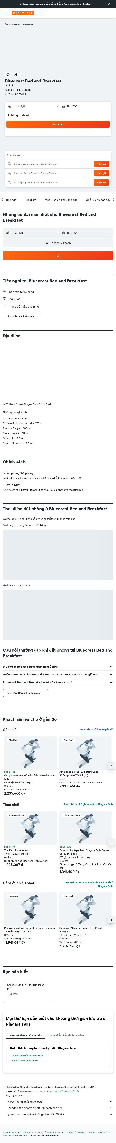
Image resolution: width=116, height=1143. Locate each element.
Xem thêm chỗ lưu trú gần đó (96, 671)
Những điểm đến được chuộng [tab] (66, 976)
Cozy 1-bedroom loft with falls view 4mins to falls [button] (29, 718)
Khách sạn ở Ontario (97, 1073)
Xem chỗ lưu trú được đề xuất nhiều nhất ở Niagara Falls (88, 826)
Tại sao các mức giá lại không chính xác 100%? (59, 1056)
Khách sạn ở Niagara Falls (24, 1002)
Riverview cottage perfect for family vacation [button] (30, 869)
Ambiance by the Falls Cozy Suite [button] (78, 713)
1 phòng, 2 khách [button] (19, 115)
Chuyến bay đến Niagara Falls (27, 997)
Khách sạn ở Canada (74, 1073)
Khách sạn (25, 1073)
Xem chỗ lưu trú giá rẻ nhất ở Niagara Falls (88, 745)
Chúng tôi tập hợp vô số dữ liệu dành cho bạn (59, 1049)
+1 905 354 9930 (15, 94)
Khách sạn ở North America (47, 1073)
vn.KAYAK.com (9, 1073)
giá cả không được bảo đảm (67, 1033)
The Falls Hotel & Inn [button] (16, 791)
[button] (109, 3)
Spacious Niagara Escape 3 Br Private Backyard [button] (81, 871)
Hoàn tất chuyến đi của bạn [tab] (25, 976)
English (87, 3)
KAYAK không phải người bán (59, 1043)
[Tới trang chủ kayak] (23, 13)
